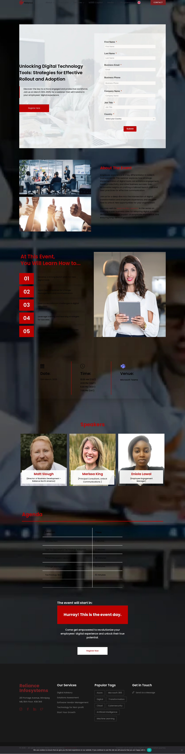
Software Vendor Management (73, 702)
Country (108, 114)
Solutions (60, 2)
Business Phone (112, 77)
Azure (100, 693)
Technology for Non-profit (70, 707)
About (45, 2)
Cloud (100, 706)
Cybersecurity (115, 706)
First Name (109, 42)
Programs (127, 2)
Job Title (108, 103)
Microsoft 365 (115, 693)
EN (146, 2)
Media (111, 2)
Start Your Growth (66, 712)
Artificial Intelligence (107, 712)
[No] (182, 750)
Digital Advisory (64, 692)
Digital (100, 699)
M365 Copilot (94, 2)
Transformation (116, 699)
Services (76, 2)
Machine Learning (105, 718)
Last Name (109, 53)
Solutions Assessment (68, 697)
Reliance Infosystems (33, 688)
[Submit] (130, 129)
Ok (149, 750)
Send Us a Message (143, 692)
